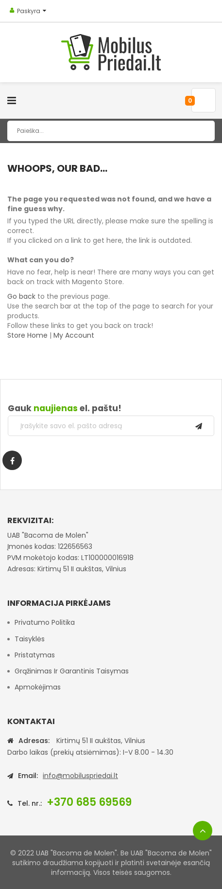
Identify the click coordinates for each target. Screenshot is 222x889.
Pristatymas (35, 655)
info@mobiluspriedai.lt (80, 775)
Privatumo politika (45, 622)
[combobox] (111, 131)
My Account (73, 335)
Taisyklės (30, 639)
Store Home (27, 335)
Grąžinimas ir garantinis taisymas (72, 671)
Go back (21, 296)
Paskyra (28, 11)
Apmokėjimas (38, 687)
